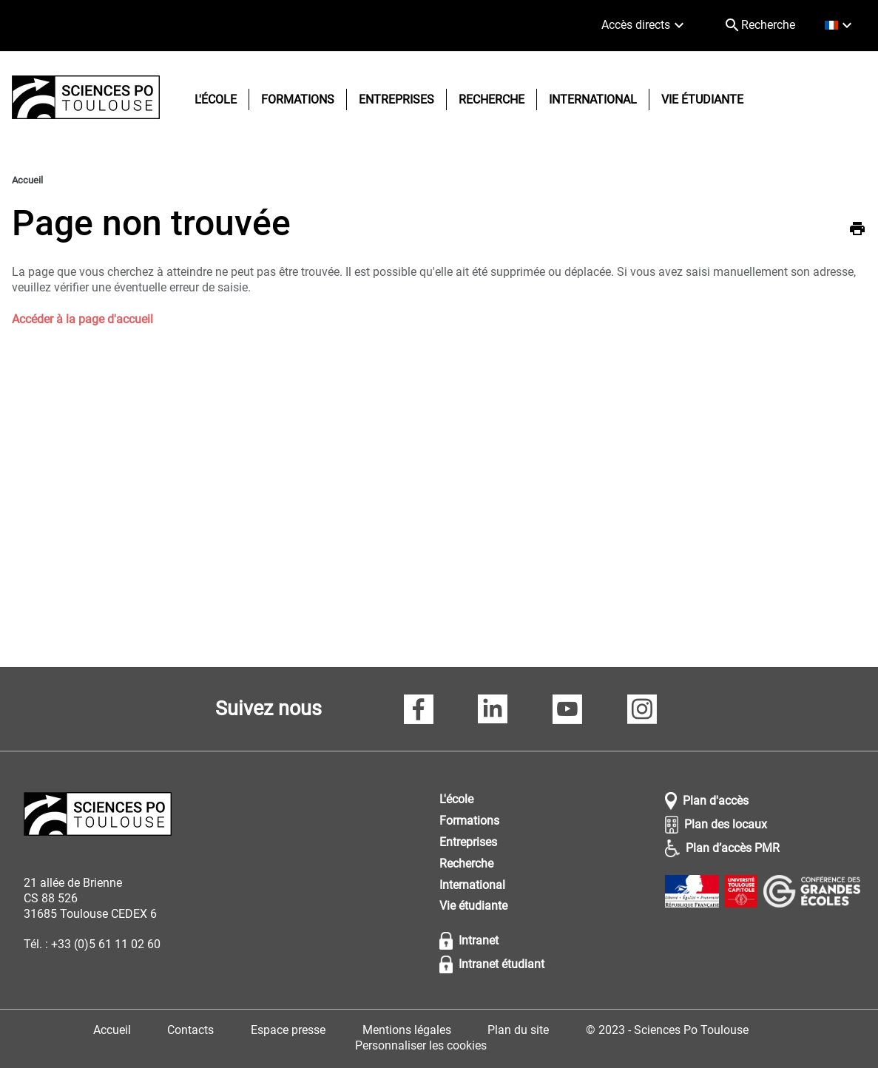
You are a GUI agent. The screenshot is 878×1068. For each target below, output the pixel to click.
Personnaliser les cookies (421, 1045)
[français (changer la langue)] (840, 25)
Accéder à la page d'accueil (82, 319)
